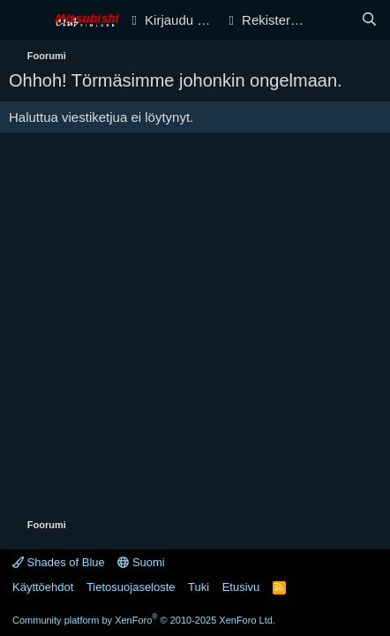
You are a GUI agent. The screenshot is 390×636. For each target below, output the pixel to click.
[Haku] (369, 20)
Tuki (198, 587)
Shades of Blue (58, 562)
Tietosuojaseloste (131, 587)
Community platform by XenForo (143, 620)
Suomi (140, 562)
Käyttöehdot (42, 587)
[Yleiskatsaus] (334, 20)
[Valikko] (24, 20)
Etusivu (241, 587)
